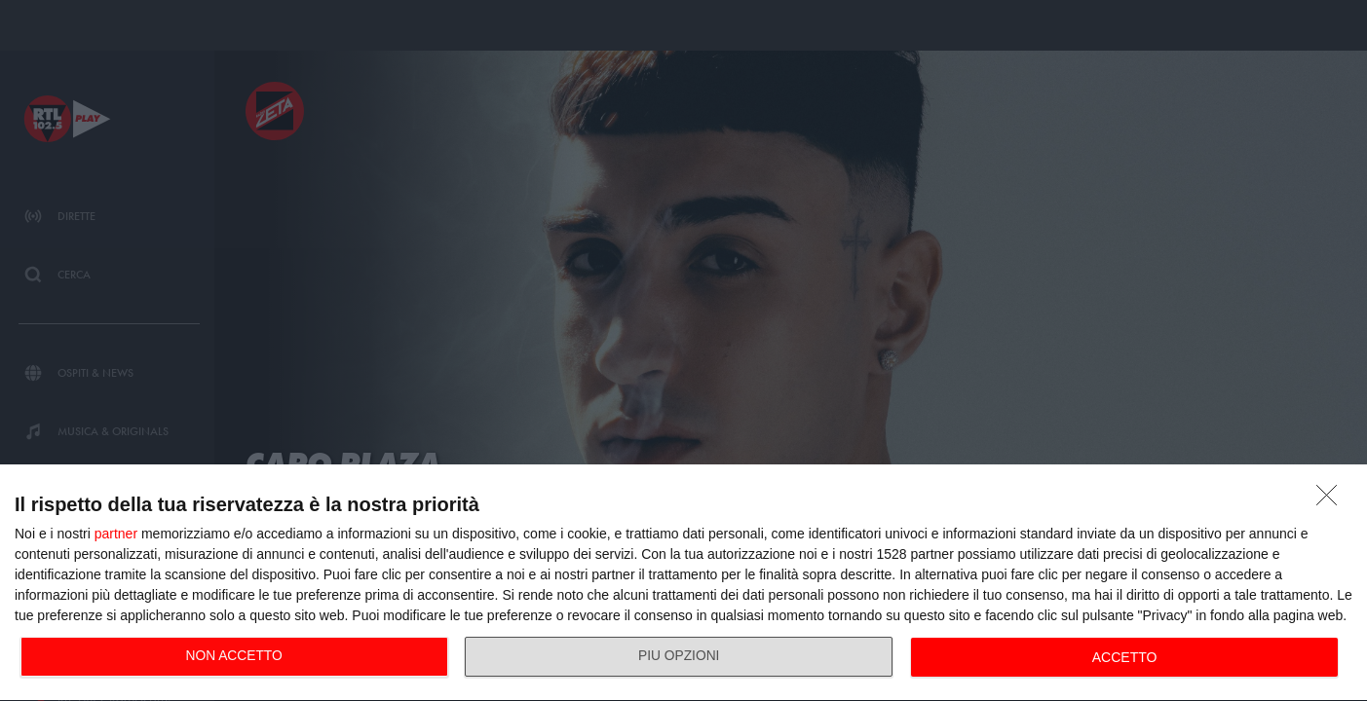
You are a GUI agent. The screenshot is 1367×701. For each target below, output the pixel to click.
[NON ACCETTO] (1332, 500)
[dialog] (683, 583)
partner (116, 533)
